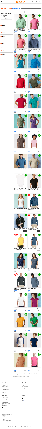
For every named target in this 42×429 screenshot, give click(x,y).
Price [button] (3, 29)
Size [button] (3, 43)
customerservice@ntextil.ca (6, 403)
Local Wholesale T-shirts (6, 383)
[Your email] (28, 401)
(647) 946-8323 (5, 397)
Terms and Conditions (15, 426)
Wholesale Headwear (5, 388)
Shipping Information (25, 383)
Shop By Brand (4, 382)
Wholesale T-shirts (5, 386)
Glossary (23, 388)
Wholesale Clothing (5, 385)
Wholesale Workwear (5, 389)
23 (36, 373)
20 (34, 373)
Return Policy (4, 392)
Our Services (24, 382)
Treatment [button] (4, 50)
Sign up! (37, 400)
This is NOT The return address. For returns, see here (8, 416)
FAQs (23, 385)
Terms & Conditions (25, 386)
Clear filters (6, 18)
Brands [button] (3, 32)
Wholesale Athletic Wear (6, 390)
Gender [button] (3, 25)
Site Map (20, 426)
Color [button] (3, 39)
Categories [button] (4, 21)
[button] (32, 1)
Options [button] (3, 36)
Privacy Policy (10, 426)
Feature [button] (3, 54)
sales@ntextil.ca (4, 405)
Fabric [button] (3, 47)
